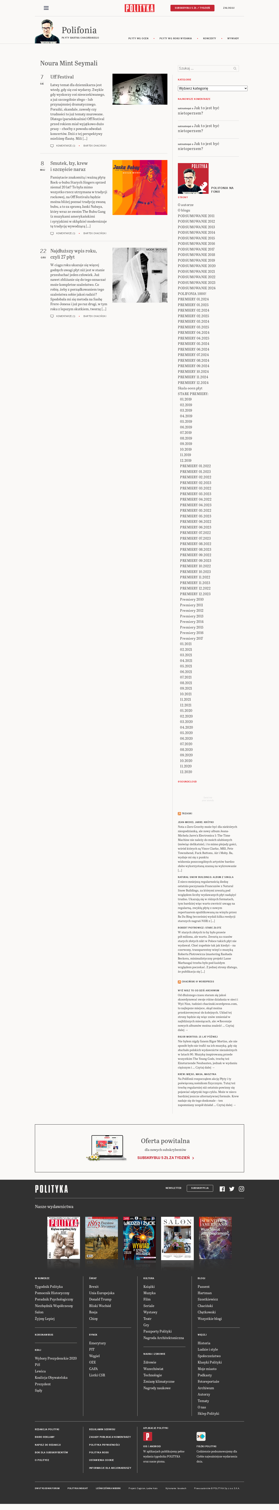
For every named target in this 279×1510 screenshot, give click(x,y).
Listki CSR (97, 1376)
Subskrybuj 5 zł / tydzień (192, 8)
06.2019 (186, 428)
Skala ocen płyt (190, 389)
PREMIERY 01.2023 (195, 472)
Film (147, 1300)
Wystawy (150, 1313)
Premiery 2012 (192, 611)
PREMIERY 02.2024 (193, 311)
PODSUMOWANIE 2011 (196, 217)
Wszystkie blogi (210, 1319)
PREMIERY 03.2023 (195, 495)
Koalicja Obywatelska (51, 1378)
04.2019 (186, 417)
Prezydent (43, 1385)
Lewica (40, 1372)
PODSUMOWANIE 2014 (196, 233)
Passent (204, 1287)
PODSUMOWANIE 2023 (197, 283)
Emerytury (97, 1344)
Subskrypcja (200, 1189)
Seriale (148, 1306)
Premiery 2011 (191, 606)
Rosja (93, 1313)
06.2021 (186, 672)
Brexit (94, 1287)
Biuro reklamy (45, 1438)
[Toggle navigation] (46, 8)
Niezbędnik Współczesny (54, 1306)
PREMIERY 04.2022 (195, 500)
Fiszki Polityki (206, 1447)
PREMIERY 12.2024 (193, 383)
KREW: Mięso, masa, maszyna (197, 1075)
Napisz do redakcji (48, 1446)
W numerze (42, 1279)
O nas (202, 1408)
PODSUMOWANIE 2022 (197, 278)
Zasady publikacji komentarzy (110, 1438)
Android (155, 1447)
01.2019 (186, 400)
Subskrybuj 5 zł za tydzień (163, 1159)
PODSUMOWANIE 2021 (196, 272)
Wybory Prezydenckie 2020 (56, 1359)
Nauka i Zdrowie (154, 1355)
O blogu (184, 211)
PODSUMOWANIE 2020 (197, 266)
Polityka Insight (78, 1489)
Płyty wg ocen (138, 39)
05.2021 (186, 667)
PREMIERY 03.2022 (195, 489)
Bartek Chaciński (94, 147)
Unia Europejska (101, 1294)
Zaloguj (229, 8)
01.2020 (186, 711)
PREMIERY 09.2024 (193, 367)
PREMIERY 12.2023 (195, 595)
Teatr (147, 1319)
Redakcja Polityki (47, 1430)
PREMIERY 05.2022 (195, 511)
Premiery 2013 (192, 617)
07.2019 (186, 433)
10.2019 (186, 450)
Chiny (93, 1319)
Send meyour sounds (208, 800)
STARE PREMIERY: (193, 394)
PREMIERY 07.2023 (195, 539)
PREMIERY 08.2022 (195, 544)
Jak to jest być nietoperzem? (198, 111)
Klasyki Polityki (210, 1363)
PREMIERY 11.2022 (195, 578)
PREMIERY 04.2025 (193, 339)
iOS (145, 1447)
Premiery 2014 (192, 622)
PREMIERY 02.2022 (195, 478)
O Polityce (42, 1461)
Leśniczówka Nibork (108, 1489)
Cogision (141, 1489)
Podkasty (205, 1376)
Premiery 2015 (192, 628)
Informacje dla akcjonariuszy (110, 1469)
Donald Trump (100, 1300)
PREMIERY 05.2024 (193, 344)
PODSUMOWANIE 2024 (197, 289)
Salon (39, 1313)
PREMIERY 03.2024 (193, 322)
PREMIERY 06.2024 (193, 350)
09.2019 (186, 444)
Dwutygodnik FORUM (47, 1489)
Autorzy (204, 1395)
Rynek (93, 1336)
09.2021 (186, 689)
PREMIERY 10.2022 (195, 567)
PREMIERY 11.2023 (195, 583)
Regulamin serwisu (102, 1430)
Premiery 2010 (192, 600)
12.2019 (186, 461)
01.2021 (186, 645)
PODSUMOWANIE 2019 (196, 261)
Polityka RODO (99, 1453)
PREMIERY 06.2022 (195, 522)
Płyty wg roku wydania (176, 39)
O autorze (186, 205)
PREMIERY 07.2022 (195, 533)
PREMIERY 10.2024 (193, 372)
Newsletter (174, 1189)
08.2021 (186, 684)
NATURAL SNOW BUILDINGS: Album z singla (205, 878)
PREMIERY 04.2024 (193, 333)
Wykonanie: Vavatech (175, 1489)
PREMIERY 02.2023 (195, 483)
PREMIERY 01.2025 (193, 305)
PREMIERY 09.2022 (195, 556)
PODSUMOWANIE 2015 (196, 239)
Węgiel (94, 1357)
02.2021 (186, 650)
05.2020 (186, 733)
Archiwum (206, 1389)
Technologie (152, 1376)
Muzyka (149, 1294)
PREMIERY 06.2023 (195, 528)
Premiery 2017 (191, 639)
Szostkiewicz (208, 1300)
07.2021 (186, 678)
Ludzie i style (208, 1350)
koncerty (209, 39)
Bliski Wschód (100, 1306)
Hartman (205, 1294)
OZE (92, 1363)
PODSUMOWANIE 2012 (196, 222)
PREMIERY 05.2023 (195, 517)
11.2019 (185, 455)
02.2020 (186, 717)
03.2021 (186, 656)
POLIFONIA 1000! (192, 294)
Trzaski (187, 814)
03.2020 (186, 722)
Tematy (203, 1401)
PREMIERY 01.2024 (193, 300)
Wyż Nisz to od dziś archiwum (198, 991)
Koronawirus (44, 1336)
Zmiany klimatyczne (159, 1382)
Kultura (148, 1279)
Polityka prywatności (104, 1446)
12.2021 (186, 706)
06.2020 (186, 739)
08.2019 (186, 439)
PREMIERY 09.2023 (195, 561)
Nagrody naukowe (157, 1389)
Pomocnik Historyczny (52, 1294)
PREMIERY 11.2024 (193, 378)
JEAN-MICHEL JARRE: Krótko (196, 823)
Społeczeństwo (209, 1357)
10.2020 (186, 761)
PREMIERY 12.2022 (195, 589)
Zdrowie (149, 1363)
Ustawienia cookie (101, 1461)
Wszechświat (153, 1369)
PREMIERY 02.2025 (193, 317)
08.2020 (186, 750)
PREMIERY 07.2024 (193, 355)
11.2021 (185, 700)
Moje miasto (207, 1369)
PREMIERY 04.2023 (195, 506)
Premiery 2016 (192, 633)
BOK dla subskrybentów (51, 1453)
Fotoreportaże (208, 1382)
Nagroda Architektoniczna (163, 1338)
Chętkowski (207, 1313)
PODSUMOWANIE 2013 (196, 228)
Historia (204, 1344)
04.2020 (186, 728)
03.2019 (186, 411)
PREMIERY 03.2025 (193, 328)
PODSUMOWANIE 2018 (196, 255)
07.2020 (186, 745)
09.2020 (186, 756)
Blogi (201, 1279)
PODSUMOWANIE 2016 (196, 244)
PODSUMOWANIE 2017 (196, 250)
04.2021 (186, 661)
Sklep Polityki (208, 1414)
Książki (149, 1287)
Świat (93, 1279)
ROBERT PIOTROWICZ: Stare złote (199, 929)
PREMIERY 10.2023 (195, 572)
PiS (37, 1366)
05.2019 (186, 422)
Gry (146, 1326)
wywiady (233, 39)
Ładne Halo (152, 1489)
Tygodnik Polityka (49, 1287)
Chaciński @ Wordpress (198, 983)
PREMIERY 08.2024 (193, 361)
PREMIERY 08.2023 (195, 550)
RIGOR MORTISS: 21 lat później (198, 1038)
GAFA (93, 1369)
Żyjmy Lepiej (45, 1319)
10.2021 (186, 695)
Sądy (38, 1391)
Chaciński (205, 1306)
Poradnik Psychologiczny (54, 1300)
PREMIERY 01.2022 (195, 467)
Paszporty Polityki (157, 1332)
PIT (92, 1350)
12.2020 (186, 772)
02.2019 (186, 406)
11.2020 (186, 767)
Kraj (38, 1351)
